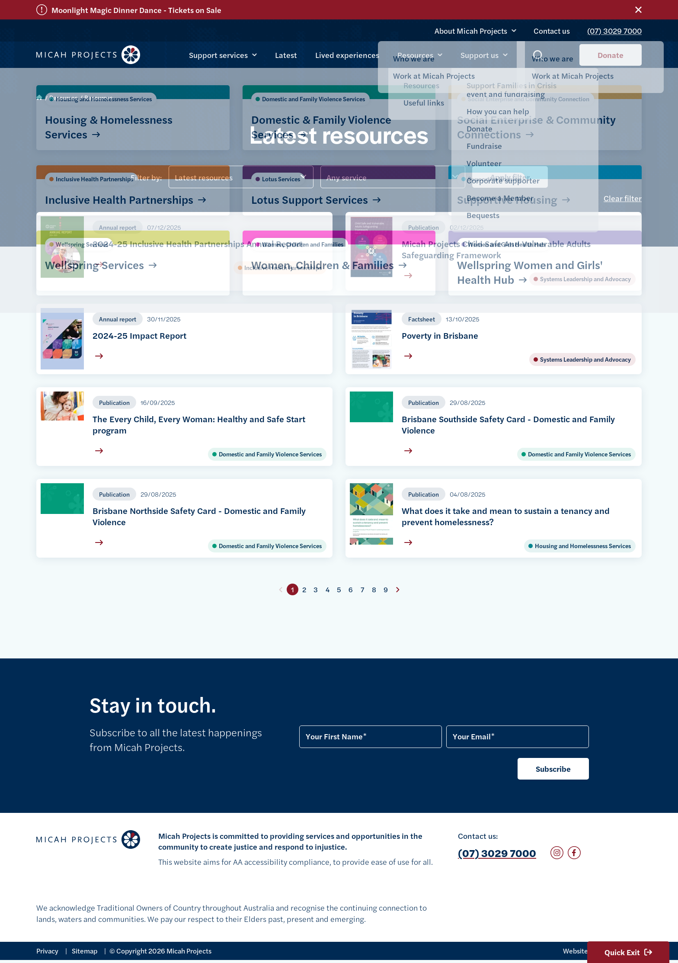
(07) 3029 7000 (616, 28)
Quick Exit (628, 952)
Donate (611, 55)
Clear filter (623, 198)
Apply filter (510, 176)
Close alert (638, 9)
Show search (538, 56)
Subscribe (553, 768)
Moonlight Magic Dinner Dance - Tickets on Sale (136, 9)
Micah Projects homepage (88, 55)
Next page (397, 589)
